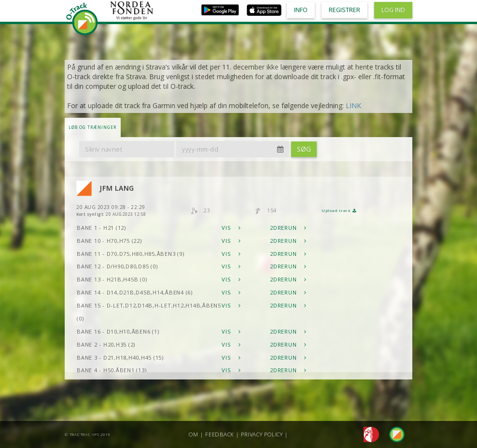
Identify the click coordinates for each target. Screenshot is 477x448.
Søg (304, 149)
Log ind (393, 10)
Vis (231, 227)
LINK (353, 105)
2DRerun (288, 227)
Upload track (339, 210)
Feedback (219, 434)
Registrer (344, 10)
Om (193, 434)
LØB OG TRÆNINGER (92, 127)
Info (301, 10)
